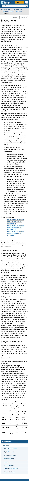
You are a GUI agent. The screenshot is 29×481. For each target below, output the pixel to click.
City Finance (6, 445)
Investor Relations (9, 465)
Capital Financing (9, 452)
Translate (22, 17)
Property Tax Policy (9, 472)
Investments (7, 462)
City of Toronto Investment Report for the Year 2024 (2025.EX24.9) (15, 221)
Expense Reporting (9, 458)
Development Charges (10, 455)
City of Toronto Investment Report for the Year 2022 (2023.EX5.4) (15, 233)
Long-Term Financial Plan (11, 468)
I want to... (19, 2)
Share (15, 17)
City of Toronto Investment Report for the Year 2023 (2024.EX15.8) (15, 227)
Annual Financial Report (10, 448)
